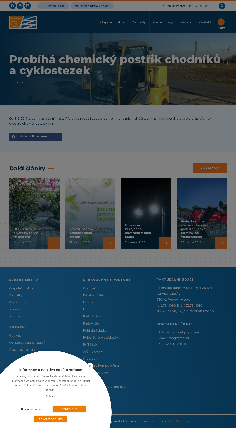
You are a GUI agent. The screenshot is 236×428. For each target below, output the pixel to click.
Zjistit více (50, 396)
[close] (90, 366)
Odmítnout (69, 409)
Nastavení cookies (32, 409)
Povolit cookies (51, 419)
